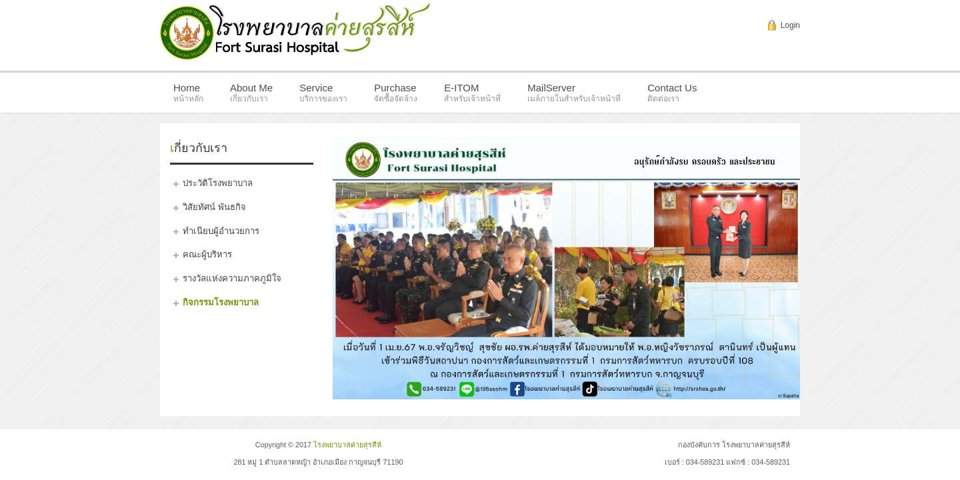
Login (790, 25)
